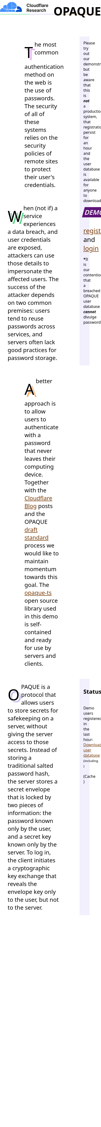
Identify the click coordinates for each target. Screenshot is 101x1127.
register (84, 230)
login (84, 248)
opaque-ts (38, 592)
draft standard (37, 533)
